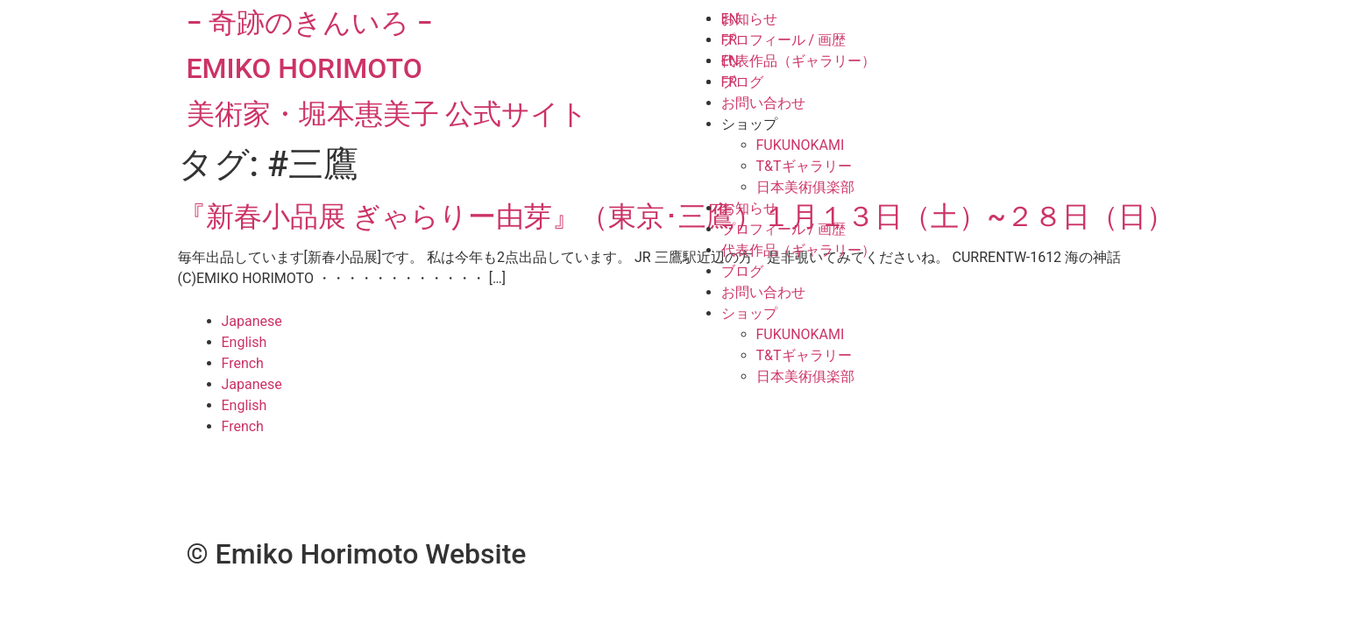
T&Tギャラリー (804, 166)
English (244, 342)
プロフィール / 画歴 (784, 40)
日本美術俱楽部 (805, 187)
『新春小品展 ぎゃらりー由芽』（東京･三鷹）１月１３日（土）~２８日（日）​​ (676, 216)
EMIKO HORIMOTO (304, 68)
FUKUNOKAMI (800, 145)
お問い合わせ (763, 103)
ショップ (749, 124)
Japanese (252, 321)
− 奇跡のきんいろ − (310, 22)
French (243, 363)
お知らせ (749, 19)
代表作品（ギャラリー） (798, 61)
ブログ (742, 82)
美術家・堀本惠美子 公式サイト (388, 114)
